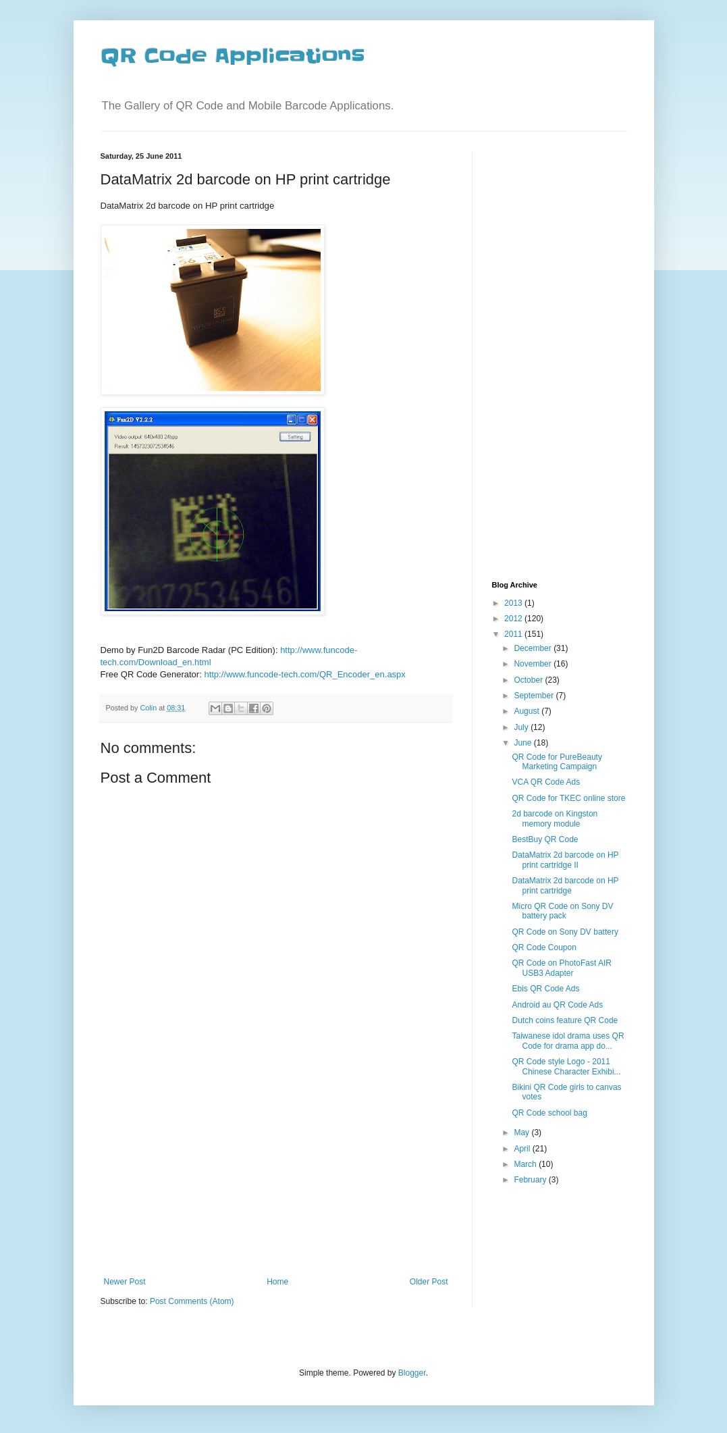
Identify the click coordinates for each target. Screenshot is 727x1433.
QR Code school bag (549, 1113)
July (522, 727)
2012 (514, 618)
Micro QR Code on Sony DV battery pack (562, 911)
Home (277, 1281)
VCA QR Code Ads (546, 782)
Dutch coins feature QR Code (565, 1020)
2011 (514, 634)
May (522, 1132)
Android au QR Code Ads (557, 1005)
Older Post (429, 1281)
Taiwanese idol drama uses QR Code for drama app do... (568, 1040)
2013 (514, 603)
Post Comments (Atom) (192, 1301)
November (534, 664)
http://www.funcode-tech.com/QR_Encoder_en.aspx (304, 674)
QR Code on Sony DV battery (565, 932)
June (523, 743)
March (526, 1164)
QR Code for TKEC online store (568, 798)
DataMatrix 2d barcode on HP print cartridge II (565, 859)
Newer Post (125, 1281)
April (523, 1148)
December (534, 648)
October (529, 680)
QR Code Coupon (544, 947)
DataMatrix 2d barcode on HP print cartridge (565, 885)
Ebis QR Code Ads (545, 988)
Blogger (412, 1373)
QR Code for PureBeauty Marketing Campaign (556, 761)
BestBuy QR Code (545, 839)
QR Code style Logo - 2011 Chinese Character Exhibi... (566, 1066)
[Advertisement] (276, 1175)
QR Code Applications (233, 56)
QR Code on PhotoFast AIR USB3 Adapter (561, 967)
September (535, 695)
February (531, 1179)
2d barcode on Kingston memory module (554, 818)
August (527, 711)
